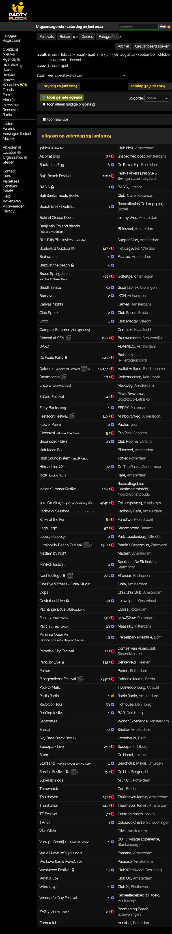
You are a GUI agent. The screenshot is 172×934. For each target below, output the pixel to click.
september (147, 54)
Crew (7, 176)
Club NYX (125, 148)
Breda (143, 313)
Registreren (12, 40)
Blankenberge (129, 844)
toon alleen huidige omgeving (69, 104)
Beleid (8, 191)
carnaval (9, 80)
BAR (121, 713)
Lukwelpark (127, 601)
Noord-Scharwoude (134, 494)
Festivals (47, 37)
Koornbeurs (127, 738)
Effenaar (124, 576)
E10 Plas (124, 433)
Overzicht (10, 49)
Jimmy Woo (127, 218)
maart (80, 54)
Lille (148, 772)
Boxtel (123, 209)
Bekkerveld (127, 662)
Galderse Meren (130, 679)
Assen (149, 814)
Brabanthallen (129, 355)
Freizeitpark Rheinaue (135, 637)
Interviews (11, 105)
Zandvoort (159, 545)
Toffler (122, 458)
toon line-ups (56, 119)
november (57, 60)
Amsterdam (145, 148)
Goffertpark (126, 276)
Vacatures (11, 181)
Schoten (140, 433)
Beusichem (150, 165)
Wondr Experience (133, 721)
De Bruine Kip (128, 165)
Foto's (7, 95)
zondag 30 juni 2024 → (150, 86)
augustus (127, 54)
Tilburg (142, 747)
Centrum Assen (130, 814)
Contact (9, 171)
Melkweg (125, 385)
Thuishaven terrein (132, 797)
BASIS (123, 187)
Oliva (122, 831)
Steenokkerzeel (130, 654)
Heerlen (144, 662)
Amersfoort (151, 416)
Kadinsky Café (129, 511)
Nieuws (9, 54)
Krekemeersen (129, 377)
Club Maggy (128, 321)
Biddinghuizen (154, 369)
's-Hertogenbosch (132, 360)
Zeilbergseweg (130, 503)
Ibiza (133, 424)
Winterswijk (127, 901)
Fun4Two (125, 520)
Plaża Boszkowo (131, 394)
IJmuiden (155, 763)
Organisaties (13, 157)
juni (108, 54)
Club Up (124, 878)
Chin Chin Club (129, 592)
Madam (124, 553)
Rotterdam (146, 195)
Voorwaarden (13, 206)
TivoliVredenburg (131, 687)
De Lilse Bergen (130, 772)
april (91, 54)
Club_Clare (126, 195)
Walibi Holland (129, 369)
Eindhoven (141, 576)
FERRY (123, 408)
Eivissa (123, 609)
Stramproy (126, 567)
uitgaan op (76, 136)
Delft (142, 738)
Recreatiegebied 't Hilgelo (138, 895)
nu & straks (11, 64)
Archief (123, 46)
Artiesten (10, 147)
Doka (122, 584)
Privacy (9, 211)
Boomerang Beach (133, 909)
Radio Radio (127, 696)
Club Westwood (131, 870)
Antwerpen (137, 296)
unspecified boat (131, 156)
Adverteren (12, 201)
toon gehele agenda (62, 97)
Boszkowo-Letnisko (133, 399)
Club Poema (128, 441)
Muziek (8, 139)
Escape (124, 257)
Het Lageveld (129, 248)
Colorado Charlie (131, 822)
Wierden (148, 248)
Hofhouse (125, 704)
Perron (123, 671)
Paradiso (125, 861)
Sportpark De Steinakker (137, 562)
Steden (8, 162)
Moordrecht (143, 520)
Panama (124, 853)
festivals (9, 75)
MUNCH (124, 780)
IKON (122, 296)
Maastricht (142, 330)
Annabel (124, 923)
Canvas (124, 304)
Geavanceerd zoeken (152, 46)
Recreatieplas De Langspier (140, 204)
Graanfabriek (128, 287)
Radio (7, 115)
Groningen (148, 287)
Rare (121, 475)
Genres (87, 37)
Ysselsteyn (152, 503)
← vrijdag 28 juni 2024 (58, 86)
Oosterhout (147, 601)
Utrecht (136, 187)
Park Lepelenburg (132, 537)
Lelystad (149, 179)
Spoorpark (126, 747)
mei (100, 54)
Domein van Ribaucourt (136, 648)
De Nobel (125, 755)
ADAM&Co (126, 346)
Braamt (146, 528)
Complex (125, 330)
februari (67, 54)
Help (7, 196)
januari (53, 54)
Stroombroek (128, 528)
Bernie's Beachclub (133, 545)
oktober (164, 54)
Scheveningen (157, 822)
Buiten (65, 37)
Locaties (9, 152)
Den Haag (143, 704)
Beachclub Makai (132, 763)
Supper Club (128, 240)
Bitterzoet (125, 229)
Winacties (15, 85)
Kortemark (151, 377)
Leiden (140, 755)
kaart (7, 69)
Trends (8, 90)
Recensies (11, 110)
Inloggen (10, 35)
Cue (121, 789)
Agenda (9, 59)
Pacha (123, 424)
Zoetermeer (151, 467)
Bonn (158, 637)
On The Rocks (129, 467)
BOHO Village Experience (138, 839)
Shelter (123, 730)
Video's (9, 100)
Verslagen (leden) (17, 134)
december (77, 60)
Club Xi (123, 887)
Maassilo (125, 626)
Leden (8, 124)
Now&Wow (126, 618)
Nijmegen (145, 276)
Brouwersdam (129, 338)
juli (116, 54)
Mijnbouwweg (129, 416)
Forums (9, 129)
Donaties (10, 186)
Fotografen (107, 37)
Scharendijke (152, 338)
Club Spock (127, 313)
